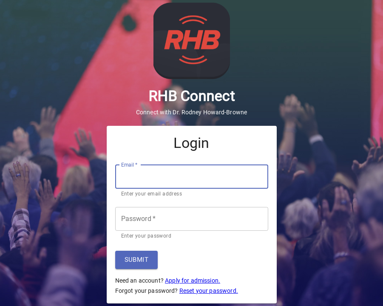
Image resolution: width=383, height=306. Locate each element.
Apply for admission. (192, 280)
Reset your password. (208, 290)
